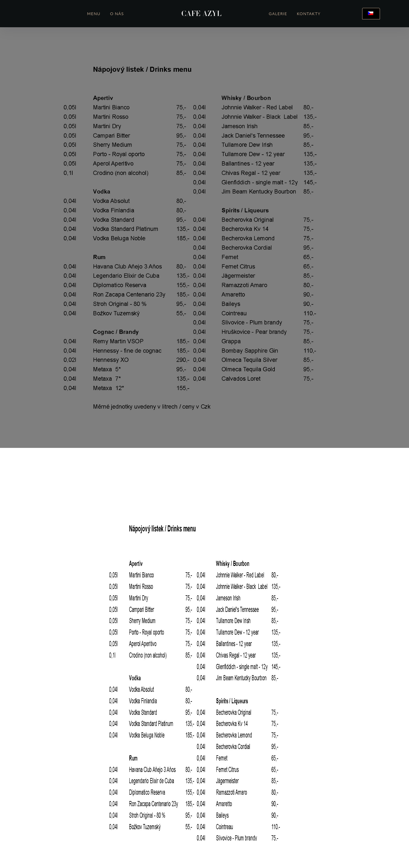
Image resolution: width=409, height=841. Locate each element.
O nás (117, 14)
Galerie (278, 14)
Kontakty (308, 14)
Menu (93, 14)
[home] (201, 14)
